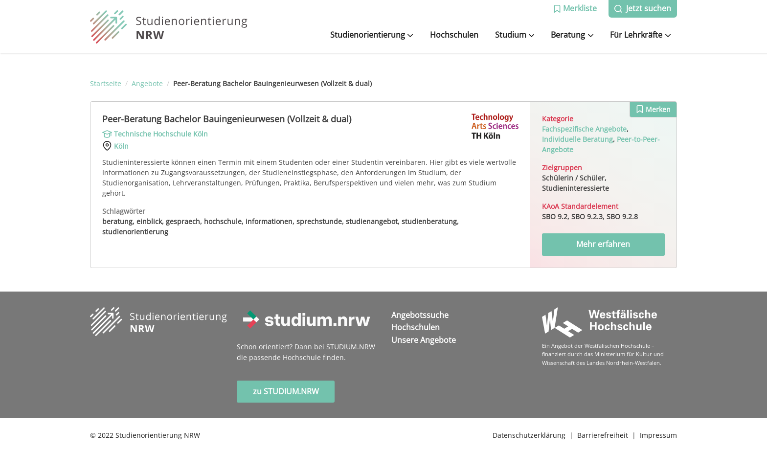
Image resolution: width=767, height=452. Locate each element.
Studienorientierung (371, 34)
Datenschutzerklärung (529, 435)
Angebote (147, 83)
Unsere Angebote (423, 340)
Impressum (658, 435)
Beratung (572, 34)
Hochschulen (454, 34)
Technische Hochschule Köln (161, 133)
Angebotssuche (420, 315)
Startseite (105, 83)
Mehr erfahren (603, 244)
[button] (575, 9)
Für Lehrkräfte (640, 34)
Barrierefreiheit (602, 435)
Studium (515, 34)
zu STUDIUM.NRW (286, 391)
